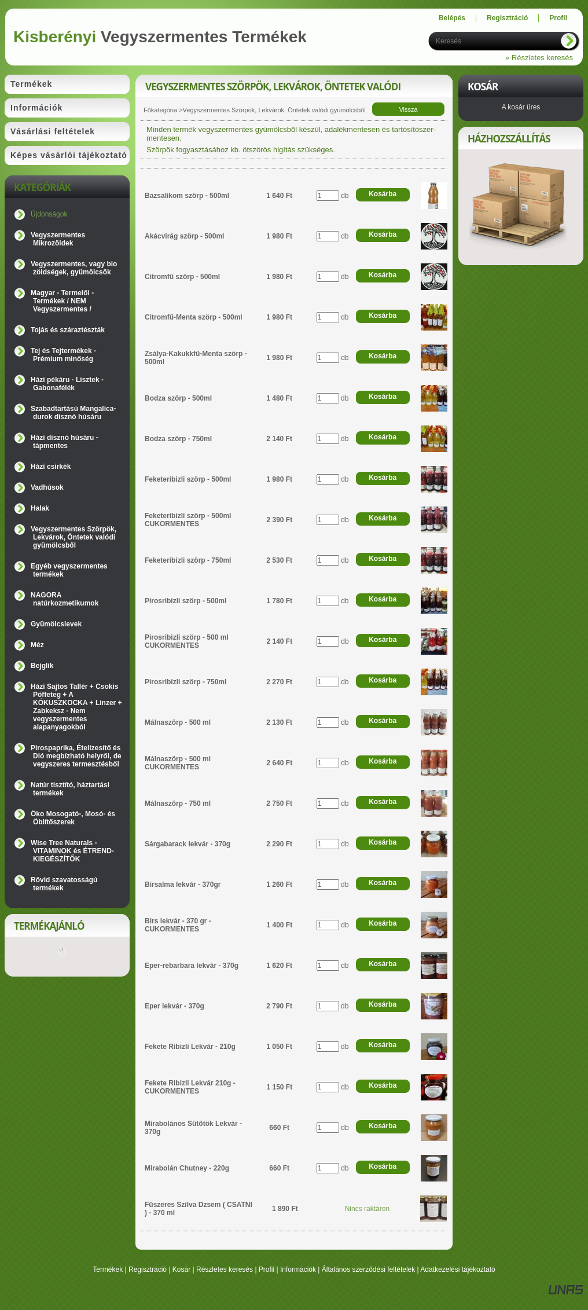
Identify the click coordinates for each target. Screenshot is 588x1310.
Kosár (181, 1269)
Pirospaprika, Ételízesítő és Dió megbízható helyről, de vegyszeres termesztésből (76, 756)
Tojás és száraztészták (68, 330)
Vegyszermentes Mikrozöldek (58, 239)
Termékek (108, 1269)
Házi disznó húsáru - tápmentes (64, 442)
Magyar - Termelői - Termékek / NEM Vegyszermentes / (62, 301)
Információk (298, 1269)
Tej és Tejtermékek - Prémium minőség (63, 355)
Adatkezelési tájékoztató (457, 1269)
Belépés (452, 18)
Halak (40, 508)
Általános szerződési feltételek (368, 1269)
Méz (37, 645)
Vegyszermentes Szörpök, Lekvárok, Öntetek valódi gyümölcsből (73, 537)
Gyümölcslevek (56, 624)
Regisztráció (147, 1269)
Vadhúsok (47, 487)
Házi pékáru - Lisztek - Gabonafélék (67, 384)
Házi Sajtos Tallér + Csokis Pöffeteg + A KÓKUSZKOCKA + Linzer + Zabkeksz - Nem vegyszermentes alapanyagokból (76, 706)
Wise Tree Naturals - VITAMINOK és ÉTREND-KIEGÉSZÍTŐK (72, 851)
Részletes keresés (224, 1269)
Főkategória (160, 110)
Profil (266, 1269)
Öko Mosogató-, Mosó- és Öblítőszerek (73, 818)
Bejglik (42, 666)
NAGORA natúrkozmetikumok (64, 599)
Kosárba (382, 194)
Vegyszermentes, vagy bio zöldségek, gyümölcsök (74, 268)
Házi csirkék (51, 467)
